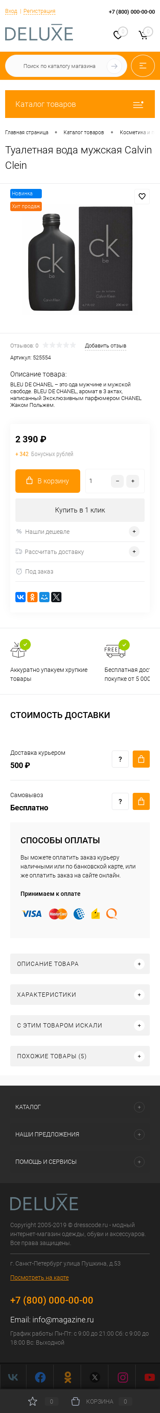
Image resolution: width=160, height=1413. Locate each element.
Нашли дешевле (42, 531)
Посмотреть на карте (39, 1277)
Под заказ (34, 571)
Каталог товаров (80, 104)
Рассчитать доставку (49, 551)
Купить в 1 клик (80, 510)
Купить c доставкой (141, 759)
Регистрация (39, 11)
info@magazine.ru (63, 1319)
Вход (11, 11)
